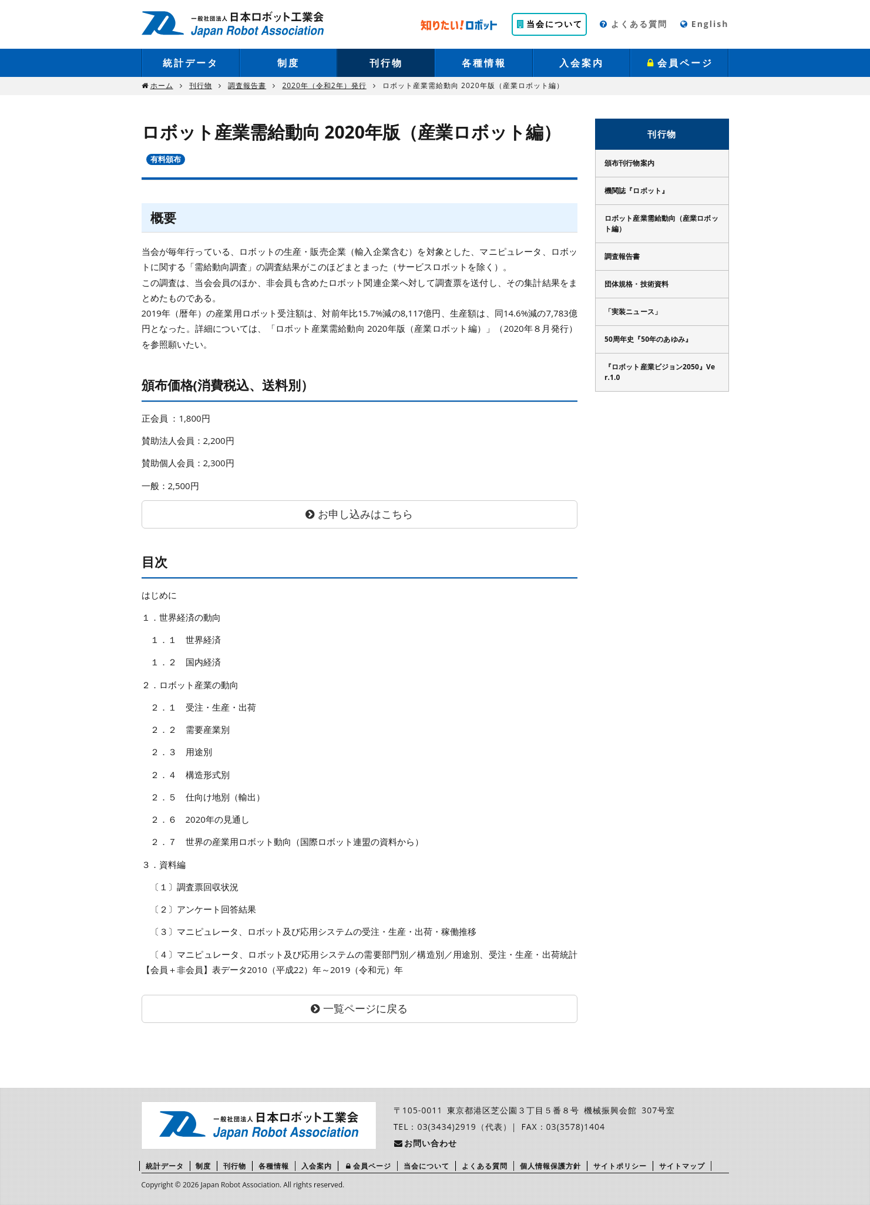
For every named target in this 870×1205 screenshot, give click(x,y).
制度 (288, 62)
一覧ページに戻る (365, 1008)
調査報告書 (247, 85)
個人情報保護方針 (550, 1166)
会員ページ (680, 62)
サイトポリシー (620, 1166)
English (704, 23)
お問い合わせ (425, 1143)
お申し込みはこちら (365, 514)
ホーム (161, 85)
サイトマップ (682, 1166)
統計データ (191, 62)
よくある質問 (633, 23)
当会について (549, 23)
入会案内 (581, 62)
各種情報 (484, 62)
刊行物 (386, 62)
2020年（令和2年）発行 (324, 85)
